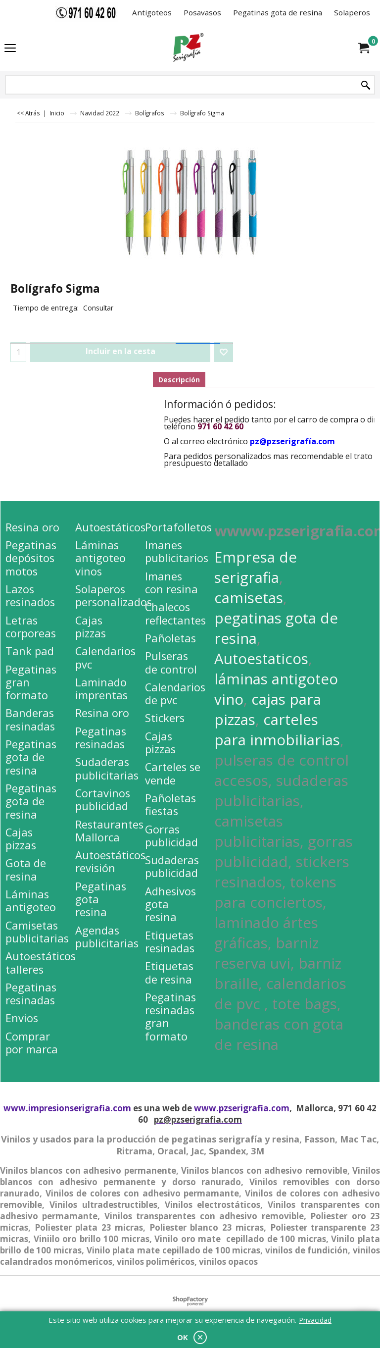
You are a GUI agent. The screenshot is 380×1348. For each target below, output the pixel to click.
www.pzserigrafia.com (241, 1108)
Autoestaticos (261, 658)
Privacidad (315, 1320)
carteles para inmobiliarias (277, 729)
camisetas (248, 597)
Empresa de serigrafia (255, 567)
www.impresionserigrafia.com (67, 1108)
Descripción (179, 379)
